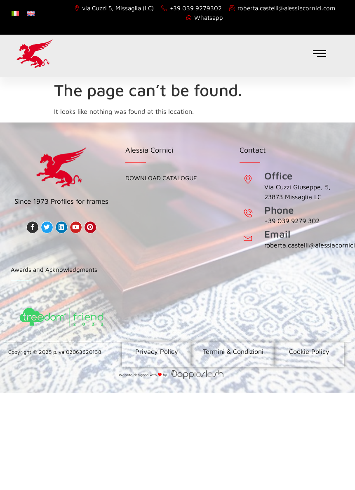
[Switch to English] (31, 12)
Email (277, 234)
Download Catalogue (161, 177)
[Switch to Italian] (15, 12)
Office (278, 175)
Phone (279, 210)
